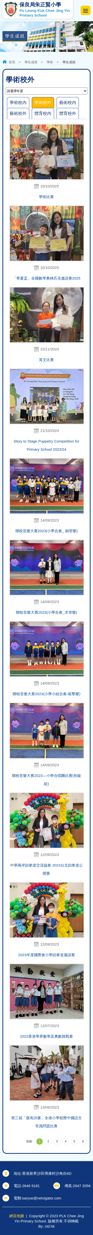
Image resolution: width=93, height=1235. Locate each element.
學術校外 (42, 102)
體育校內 (42, 113)
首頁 (12, 62)
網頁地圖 (16, 1216)
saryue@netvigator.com (41, 1198)
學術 (50, 62)
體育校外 (67, 113)
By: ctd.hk (46, 1226)
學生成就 (31, 62)
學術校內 (18, 102)
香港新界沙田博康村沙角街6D (46, 1173)
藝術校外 (18, 113)
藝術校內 (67, 102)
